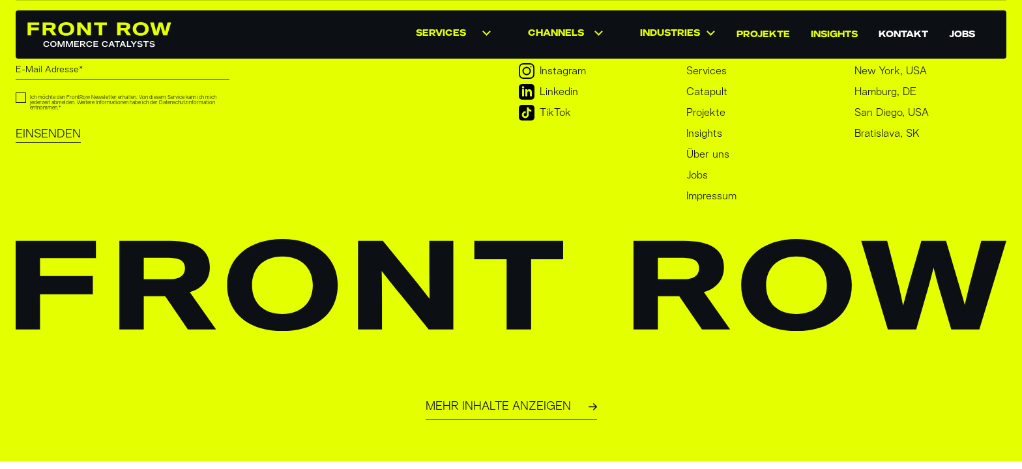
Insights (704, 133)
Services (706, 71)
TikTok (545, 113)
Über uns (707, 154)
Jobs (697, 175)
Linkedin (548, 92)
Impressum (711, 196)
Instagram (552, 71)
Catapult (706, 92)
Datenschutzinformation (187, 103)
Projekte (705, 112)
